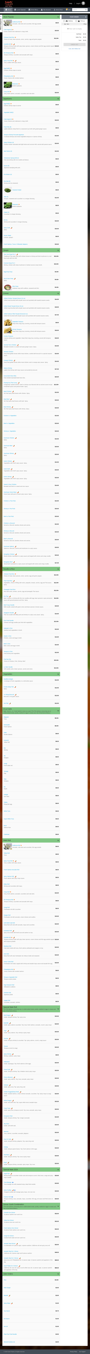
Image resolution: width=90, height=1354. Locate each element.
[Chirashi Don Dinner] (31, 1213)
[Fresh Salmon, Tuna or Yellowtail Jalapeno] (31, 244)
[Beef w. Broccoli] (31, 540)
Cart (67, 9)
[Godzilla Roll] (31, 46)
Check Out (74, 44)
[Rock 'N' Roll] (31, 1140)
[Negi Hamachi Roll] (31, 986)
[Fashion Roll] (31, 1199)
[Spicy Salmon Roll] (31, 877)
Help (70, 3)
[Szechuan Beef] (31, 446)
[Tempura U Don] (31, 652)
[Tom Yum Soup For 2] (31, 256)
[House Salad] (31, 236)
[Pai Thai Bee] (31, 598)
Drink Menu (33, 9)
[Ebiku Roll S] (31, 885)
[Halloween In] (31, 1063)
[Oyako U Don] (31, 637)
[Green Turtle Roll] (31, 963)
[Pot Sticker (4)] (31, 174)
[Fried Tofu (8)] (31, 128)
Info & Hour (58, 9)
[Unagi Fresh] (31, 764)
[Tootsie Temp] (31, 1047)
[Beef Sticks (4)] (31, 151)
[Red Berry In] (31, 1156)
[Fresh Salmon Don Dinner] (31, 1229)
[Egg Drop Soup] (31, 272)
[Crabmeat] (31, 834)
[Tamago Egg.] (31, 772)
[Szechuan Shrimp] (31, 454)
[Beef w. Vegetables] (31, 423)
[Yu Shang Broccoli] (31, 695)
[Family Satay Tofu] (31, 688)
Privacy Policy (73, 1351)
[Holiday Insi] (31, 1148)
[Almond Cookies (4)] (31, 1342)
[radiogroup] (74, 21)
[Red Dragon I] (31, 1016)
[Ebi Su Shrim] (31, 221)
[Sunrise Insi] (31, 1039)
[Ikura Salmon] (31, 826)
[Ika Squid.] (31, 788)
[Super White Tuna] (31, 819)
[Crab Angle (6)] (31, 30)
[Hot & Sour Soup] (31, 279)
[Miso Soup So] (31, 287)
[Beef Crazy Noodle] (31, 606)
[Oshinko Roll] (31, 994)
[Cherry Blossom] (31, 1078)
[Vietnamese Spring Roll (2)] (31, 159)
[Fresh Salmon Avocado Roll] (31, 870)
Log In (78, 3)
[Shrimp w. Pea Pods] (31, 508)
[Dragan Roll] (31, 916)
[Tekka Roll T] (31, 854)
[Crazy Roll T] (31, 92)
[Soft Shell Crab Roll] (31, 924)
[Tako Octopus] (31, 780)
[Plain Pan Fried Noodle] (31, 1334)
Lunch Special (19, 9)
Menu (8, 9)
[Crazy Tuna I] (31, 1109)
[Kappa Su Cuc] (31, 213)
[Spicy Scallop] (31, 1191)
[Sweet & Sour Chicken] (31, 485)
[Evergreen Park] (31, 1117)
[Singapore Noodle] (31, 614)
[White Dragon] (31, 1101)
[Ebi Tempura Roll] (31, 54)
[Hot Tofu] (31, 703)
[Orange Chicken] (31, 361)
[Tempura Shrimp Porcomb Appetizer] (31, 136)
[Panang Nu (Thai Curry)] (31, 384)
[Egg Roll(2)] (31, 69)
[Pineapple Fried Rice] (31, 590)
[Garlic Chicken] (31, 462)
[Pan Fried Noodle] (31, 621)
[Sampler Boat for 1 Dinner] (31, 1252)
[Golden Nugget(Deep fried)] (31, 1094)
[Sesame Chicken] (31, 353)
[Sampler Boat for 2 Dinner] (31, 1260)
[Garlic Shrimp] (31, 477)
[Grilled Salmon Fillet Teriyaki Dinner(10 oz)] (31, 315)
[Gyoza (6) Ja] (31, 167)
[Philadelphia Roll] (31, 77)
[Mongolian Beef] (31, 563)
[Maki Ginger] (31, 1288)
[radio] (68, 21)
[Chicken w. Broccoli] (31, 524)
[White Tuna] (31, 811)
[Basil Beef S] (31, 400)
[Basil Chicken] (31, 392)
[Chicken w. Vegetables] (31, 415)
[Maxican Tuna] (31, 1132)
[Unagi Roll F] (31, 908)
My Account (46, 9)
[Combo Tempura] (31, 338)
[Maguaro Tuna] (31, 718)
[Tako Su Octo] (31, 198)
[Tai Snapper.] (31, 757)
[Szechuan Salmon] (31, 547)
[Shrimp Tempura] (31, 330)
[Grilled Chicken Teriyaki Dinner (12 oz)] (31, 299)
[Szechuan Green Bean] (31, 493)
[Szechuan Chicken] (31, 439)
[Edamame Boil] (31, 85)
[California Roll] (31, 23)
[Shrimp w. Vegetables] (31, 431)
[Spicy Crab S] (31, 229)
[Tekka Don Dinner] (31, 1221)
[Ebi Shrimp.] (31, 749)
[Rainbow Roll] (31, 947)
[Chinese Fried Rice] (31, 38)
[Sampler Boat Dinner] (31, 1244)
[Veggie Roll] (31, 1001)
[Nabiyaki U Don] (31, 629)
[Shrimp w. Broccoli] (31, 532)
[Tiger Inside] (31, 1032)
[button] (31, 17)
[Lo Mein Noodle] (31, 668)
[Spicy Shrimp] (31, 1055)
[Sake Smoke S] (31, 733)
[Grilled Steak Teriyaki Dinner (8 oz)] (31, 307)
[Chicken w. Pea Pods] (31, 501)
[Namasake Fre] (31, 726)
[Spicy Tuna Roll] (31, 61)
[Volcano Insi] (31, 1086)
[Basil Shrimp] (31, 408)
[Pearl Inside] (31, 1163)
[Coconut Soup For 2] (31, 264)
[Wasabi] (31, 1295)
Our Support (82, 1351)
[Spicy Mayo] (31, 1303)
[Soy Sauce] (31, 1311)
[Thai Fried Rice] (31, 583)
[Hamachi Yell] (31, 741)
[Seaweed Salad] (31, 190)
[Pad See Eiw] (31, 660)
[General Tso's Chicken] (31, 346)
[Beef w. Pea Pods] (31, 516)
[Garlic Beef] (31, 470)
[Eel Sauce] (31, 1319)
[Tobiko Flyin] (31, 803)
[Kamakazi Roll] (31, 932)
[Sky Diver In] (31, 1125)
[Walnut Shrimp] (31, 369)
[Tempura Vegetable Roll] (31, 978)
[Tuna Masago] (31, 1183)
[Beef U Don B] (31, 645)
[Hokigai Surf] (31, 795)
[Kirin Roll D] (31, 955)
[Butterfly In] (31, 1024)
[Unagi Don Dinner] (31, 1237)
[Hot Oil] (31, 1326)
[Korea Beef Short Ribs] (31, 377)
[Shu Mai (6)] (31, 182)
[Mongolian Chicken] (31, 555)
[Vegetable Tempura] (31, 322)
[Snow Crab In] (31, 1070)
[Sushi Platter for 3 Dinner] (31, 1268)
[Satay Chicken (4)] (31, 143)
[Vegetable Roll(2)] (31, 112)
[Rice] (31, 1280)
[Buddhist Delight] (31, 680)
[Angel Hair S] (31, 1175)
